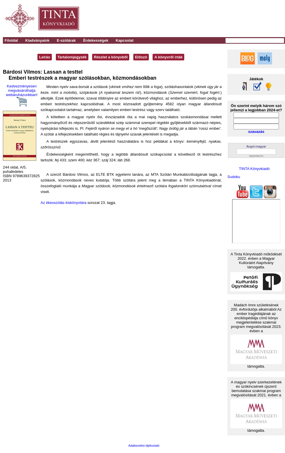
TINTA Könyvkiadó (254, 169)
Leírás (44, 57)
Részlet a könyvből (111, 57)
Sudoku (233, 177)
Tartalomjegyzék (72, 57)
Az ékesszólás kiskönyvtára (63, 202)
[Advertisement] (205, 18)
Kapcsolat (125, 40)
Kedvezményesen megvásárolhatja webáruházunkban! (22, 95)
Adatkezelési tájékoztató (143, 445)
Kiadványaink (37, 40)
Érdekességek (95, 40)
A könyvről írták (168, 57)
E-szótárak (66, 40)
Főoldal (11, 40)
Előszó (141, 57)
